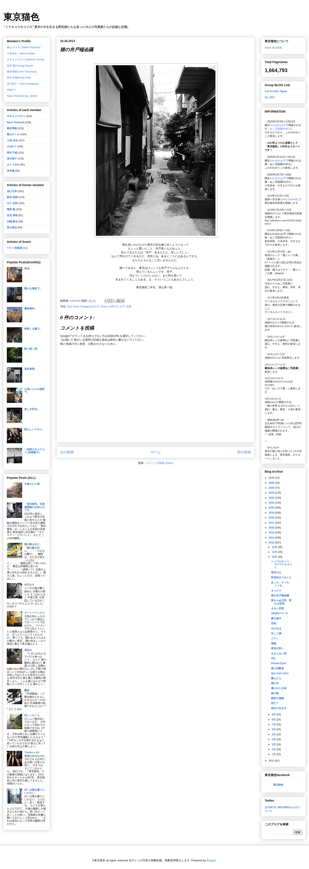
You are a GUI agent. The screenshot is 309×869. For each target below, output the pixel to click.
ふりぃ (275, 638)
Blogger (211, 860)
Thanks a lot (31, 752)
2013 (272, 542)
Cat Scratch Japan (276, 91)
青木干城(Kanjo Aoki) (19, 77)
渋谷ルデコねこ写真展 (277, 283)
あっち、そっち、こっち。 (281, 584)
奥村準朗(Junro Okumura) (21, 71)
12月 (275, 547)
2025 (272, 482)
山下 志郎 (126, 306)
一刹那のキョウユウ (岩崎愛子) (34, 451)
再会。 (28, 268)
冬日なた (29, 584)
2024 (272, 487)
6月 (274, 729)
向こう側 (276, 633)
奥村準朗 (12, 128)
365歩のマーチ (279, 613)
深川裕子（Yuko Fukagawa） (23, 83)
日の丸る (276, 628)
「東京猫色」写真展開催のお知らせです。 (34, 507)
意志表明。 (30, 368)
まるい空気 (277, 608)
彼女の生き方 (278, 708)
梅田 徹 (11, 209)
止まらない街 (278, 653)
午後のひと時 (32, 483)
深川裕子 (12, 158)
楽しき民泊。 (32, 409)
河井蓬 (10, 170)
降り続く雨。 (32, 348)
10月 (275, 556)
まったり (276, 590)
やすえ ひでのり (16, 116)
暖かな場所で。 (33, 288)
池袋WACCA (272, 213)
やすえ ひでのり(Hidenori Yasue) (25, 59)
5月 (274, 734)
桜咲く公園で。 (33, 328)
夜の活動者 (277, 668)
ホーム (155, 452)
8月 (274, 719)
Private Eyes (278, 663)
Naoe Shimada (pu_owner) (22, 95)
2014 (272, 537)
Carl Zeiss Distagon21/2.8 (83, 306)
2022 (272, 497)
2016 (272, 527)
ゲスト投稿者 (14, 247)
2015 (272, 532)
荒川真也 (12, 227)
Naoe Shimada (16, 122)
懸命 (26, 690)
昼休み (28, 650)
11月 (275, 551)
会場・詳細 (273, 434)
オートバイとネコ (34, 612)
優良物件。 (30, 308)
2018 (272, 517)
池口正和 (12, 191)
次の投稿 (67, 452)
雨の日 (275, 683)
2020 (272, 507)
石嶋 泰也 (12, 221)
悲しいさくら (32, 715)
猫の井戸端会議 (280, 595)
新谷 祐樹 (12, 197)
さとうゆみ (13, 164)
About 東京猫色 (273, 47)
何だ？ (275, 703)
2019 (272, 512)
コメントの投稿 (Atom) (159, 463)
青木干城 (12, 152)
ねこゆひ (270, 97)
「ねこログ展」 (279, 388)
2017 (272, 522)
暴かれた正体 (278, 688)
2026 (272, 477)
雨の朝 (275, 693)
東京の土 (276, 572)
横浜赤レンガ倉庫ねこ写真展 (281, 340)
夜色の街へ (277, 648)
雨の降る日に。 (33, 544)
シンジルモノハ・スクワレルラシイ (281, 564)
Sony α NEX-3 (109, 306)
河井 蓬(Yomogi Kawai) (20, 65)
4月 (274, 739)
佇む (273, 658)
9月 (274, 714)
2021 (272, 502)
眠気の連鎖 (277, 698)
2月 (274, 749)
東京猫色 (21, 17)
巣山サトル (13, 134)
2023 (272, 492)
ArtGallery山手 (278, 233)
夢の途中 (276, 618)
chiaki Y (11, 89)
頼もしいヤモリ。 (34, 429)
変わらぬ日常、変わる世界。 (281, 602)
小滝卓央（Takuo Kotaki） (22, 53)
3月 (274, 744)
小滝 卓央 (12, 140)
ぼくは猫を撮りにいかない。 (34, 791)
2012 (272, 760)
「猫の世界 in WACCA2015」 (281, 405)
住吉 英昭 (12, 215)
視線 (273, 643)
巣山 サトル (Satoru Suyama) (23, 47)
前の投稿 (244, 452)
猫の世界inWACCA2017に (279, 326)
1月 (274, 754)
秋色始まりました (281, 577)
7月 (274, 724)
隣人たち (276, 678)
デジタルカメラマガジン (279, 312)
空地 (273, 623)
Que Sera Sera (280, 673)
